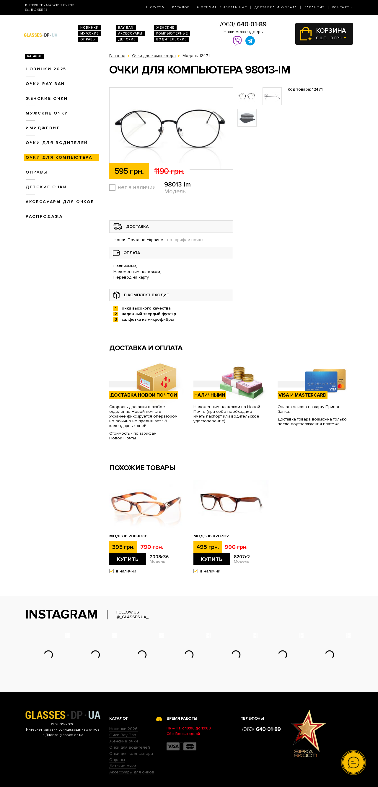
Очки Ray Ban (122, 734)
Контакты (342, 7)
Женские (165, 28)
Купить (128, 559)
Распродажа (44, 216)
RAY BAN (125, 28)
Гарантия (314, 7)
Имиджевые (43, 127)
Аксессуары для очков (60, 201)
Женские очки (47, 98)
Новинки (89, 28)
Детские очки (46, 186)
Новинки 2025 (46, 68)
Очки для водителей (57, 142)
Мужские (89, 33)
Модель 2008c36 (128, 536)
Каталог (181, 7)
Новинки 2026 (123, 728)
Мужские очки (47, 113)
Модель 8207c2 (211, 536)
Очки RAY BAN (45, 83)
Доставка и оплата (276, 7)
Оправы (88, 39)
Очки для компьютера (59, 157)
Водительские (171, 39)
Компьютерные (172, 33)
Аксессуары (130, 33)
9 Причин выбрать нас (222, 7)
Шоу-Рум (155, 7)
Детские (127, 39)
